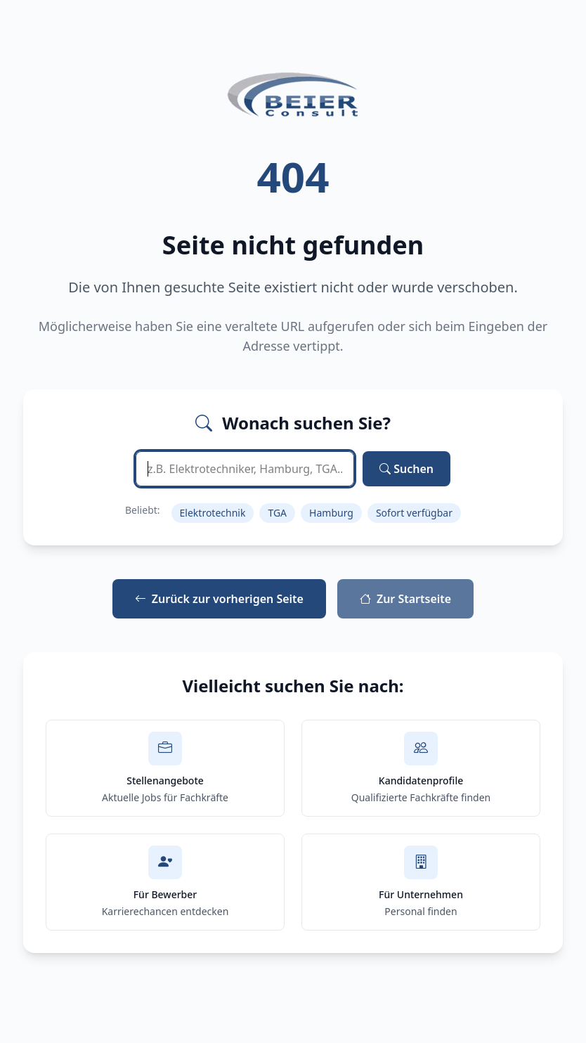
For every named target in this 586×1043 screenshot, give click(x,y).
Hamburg (331, 512)
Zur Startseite (405, 598)
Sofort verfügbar (414, 512)
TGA (277, 512)
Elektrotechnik (213, 512)
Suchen (406, 469)
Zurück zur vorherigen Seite (219, 598)
